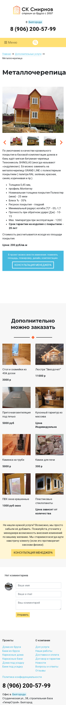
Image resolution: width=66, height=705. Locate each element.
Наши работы (43, 650)
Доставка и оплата (47, 654)
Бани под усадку (12, 666)
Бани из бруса (11, 650)
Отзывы (40, 670)
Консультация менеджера (33, 265)
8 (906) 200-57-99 (33, 29)
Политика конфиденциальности (22, 676)
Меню (10, 42)
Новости (40, 662)
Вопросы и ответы (46, 666)
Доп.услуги (42, 646)
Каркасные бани (12, 658)
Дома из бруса (11, 646)
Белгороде (35, 22)
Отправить (23, 614)
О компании (42, 640)
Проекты (7, 640)
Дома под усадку (13, 662)
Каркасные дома (12, 654)
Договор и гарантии (47, 658)
